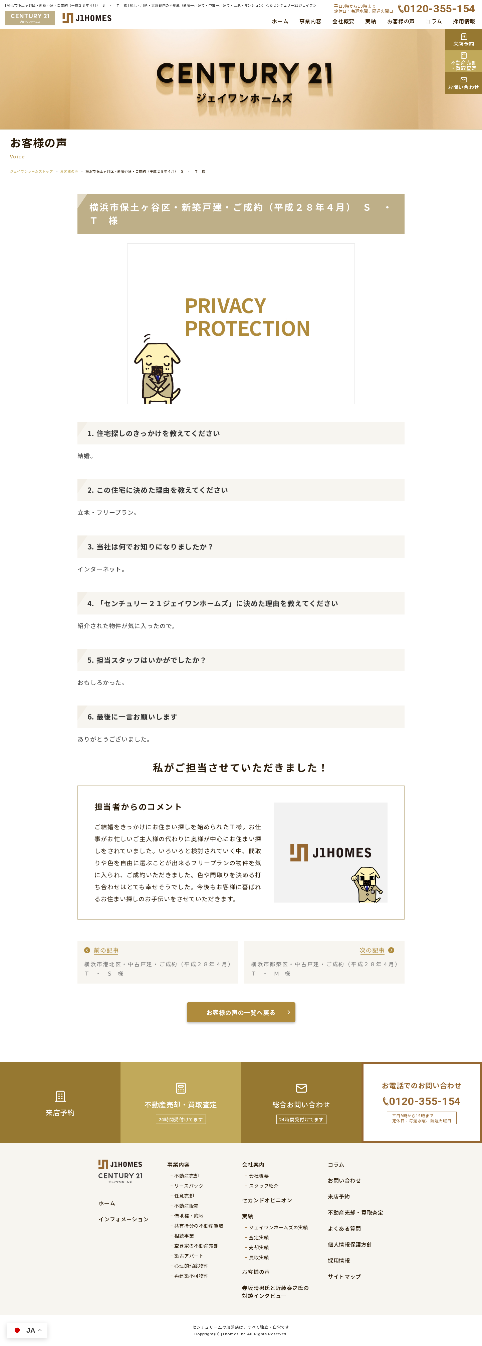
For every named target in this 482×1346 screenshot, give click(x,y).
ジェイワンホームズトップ (31, 171)
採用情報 (464, 21)
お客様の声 (401, 21)
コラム (434, 21)
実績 (370, 21)
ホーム (280, 21)
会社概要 (343, 21)
